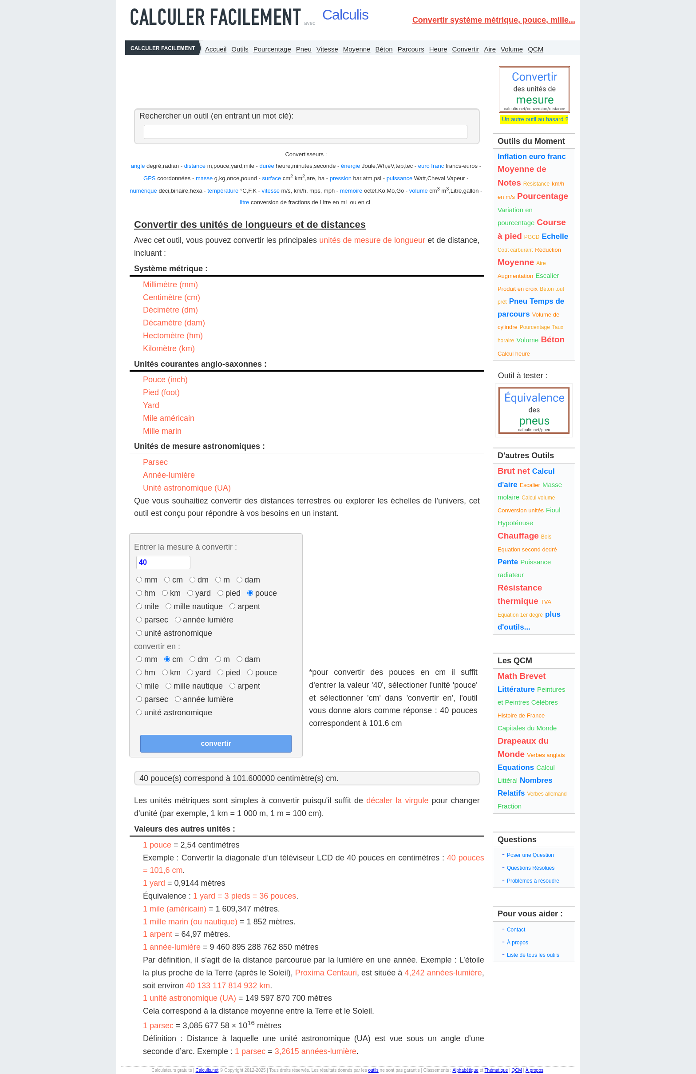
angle (138, 165)
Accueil (215, 49)
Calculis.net (207, 1070)
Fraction (510, 806)
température (222, 190)
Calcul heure (514, 353)
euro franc (431, 165)
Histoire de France (521, 715)
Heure (438, 49)
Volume (512, 49)
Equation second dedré (527, 549)
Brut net (514, 471)
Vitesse (327, 49)
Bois (546, 537)
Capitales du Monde (527, 728)
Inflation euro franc (532, 156)
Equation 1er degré (520, 615)
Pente (508, 562)
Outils (239, 49)
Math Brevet (522, 676)
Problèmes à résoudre (533, 881)
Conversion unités (521, 510)
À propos (517, 942)
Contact (516, 930)
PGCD (532, 237)
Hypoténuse (515, 523)
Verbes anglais (546, 755)
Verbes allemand (546, 794)
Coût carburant (515, 250)
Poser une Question (530, 855)
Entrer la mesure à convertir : (185, 547)
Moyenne (357, 49)
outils (373, 1070)
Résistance (536, 184)
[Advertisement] (304, 79)
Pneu (304, 49)
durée (266, 165)
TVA (546, 601)
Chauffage (518, 535)
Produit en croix (518, 288)
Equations (516, 767)
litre (244, 202)
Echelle (555, 236)
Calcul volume (538, 498)
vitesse (270, 190)
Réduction (548, 249)
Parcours (411, 49)
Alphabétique (465, 1070)
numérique (143, 190)
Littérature (516, 689)
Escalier (547, 275)
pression (341, 178)
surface (271, 178)
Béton (383, 49)
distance (195, 165)
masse (204, 178)
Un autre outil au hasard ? (534, 119)
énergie (350, 165)
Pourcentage (272, 49)
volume (418, 190)
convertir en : (157, 646)
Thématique (496, 1070)
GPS (149, 178)
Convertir (465, 49)
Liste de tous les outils (533, 955)
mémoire (351, 190)
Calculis (345, 15)
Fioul (553, 510)
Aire (490, 49)
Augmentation (515, 276)
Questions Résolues (530, 868)
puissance (400, 178)
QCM (535, 49)
